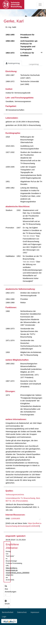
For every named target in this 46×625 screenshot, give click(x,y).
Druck (7, 602)
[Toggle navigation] (40, 4)
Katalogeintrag (13, 63)
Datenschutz (22, 612)
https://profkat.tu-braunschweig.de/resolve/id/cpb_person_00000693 (17, 570)
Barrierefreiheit (7, 612)
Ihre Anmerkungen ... (8, 590)
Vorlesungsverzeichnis (15, 494)
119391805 (15, 518)
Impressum (35, 612)
